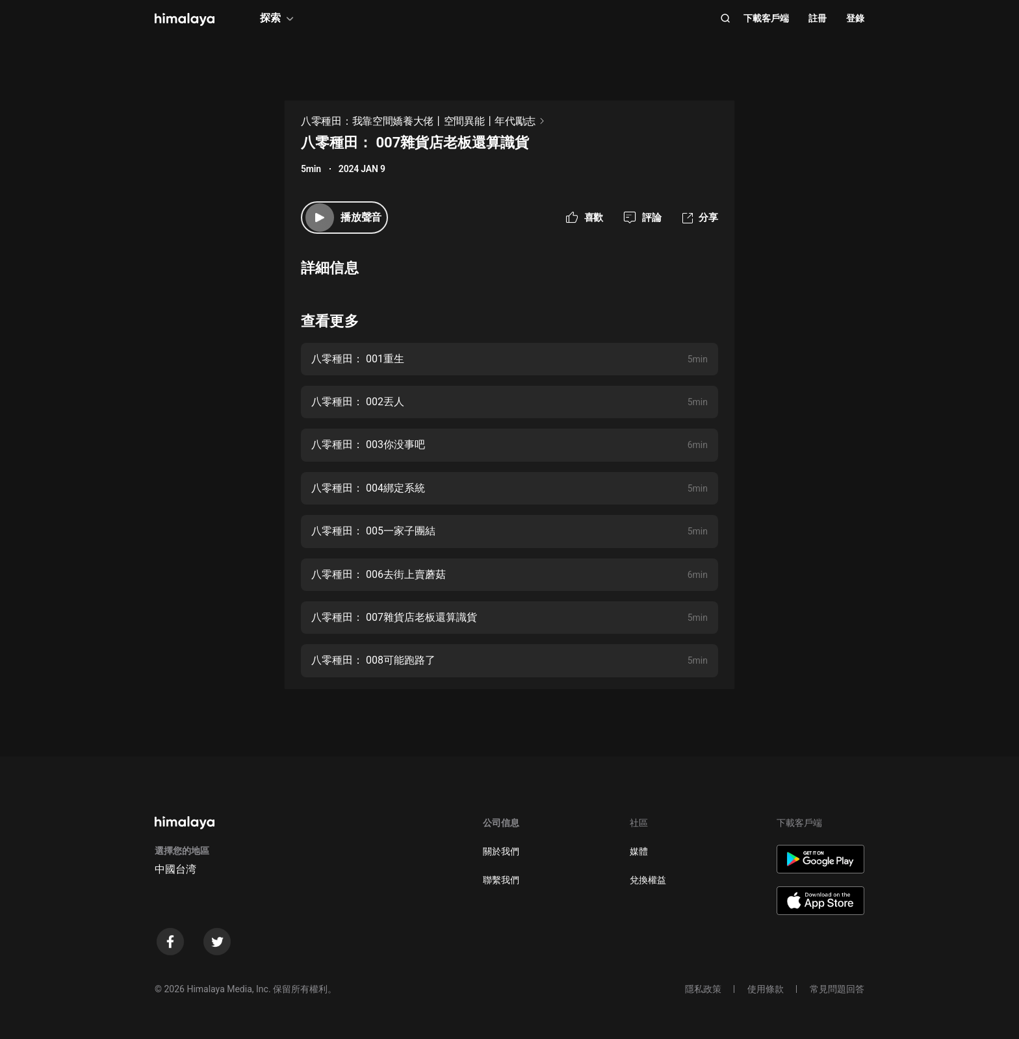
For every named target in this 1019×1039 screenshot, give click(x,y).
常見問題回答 (837, 989)
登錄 (855, 18)
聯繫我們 (501, 880)
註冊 (817, 18)
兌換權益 (648, 880)
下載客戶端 (766, 18)
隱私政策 (703, 989)
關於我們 (501, 851)
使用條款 (765, 989)
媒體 (639, 851)
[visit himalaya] (184, 19)
